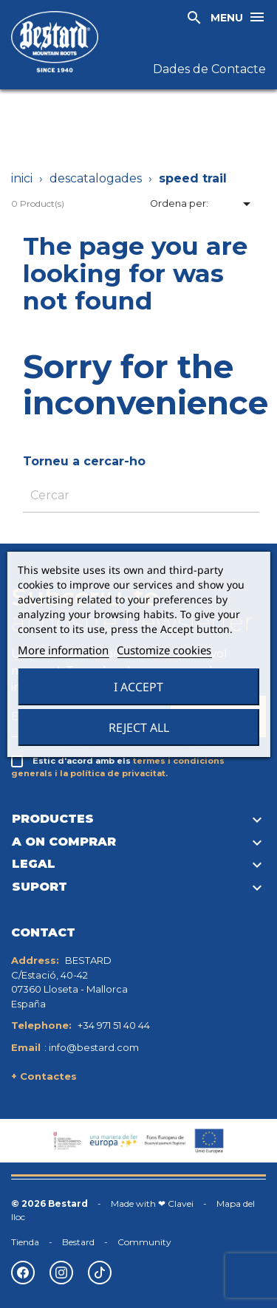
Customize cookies (164, 650)
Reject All (139, 727)
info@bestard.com (94, 1047)
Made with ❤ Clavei (152, 1203)
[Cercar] (141, 496)
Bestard (78, 1241)
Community (144, 1241)
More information (63, 650)
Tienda (25, 1241)
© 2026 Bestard (49, 1203)
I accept (138, 687)
